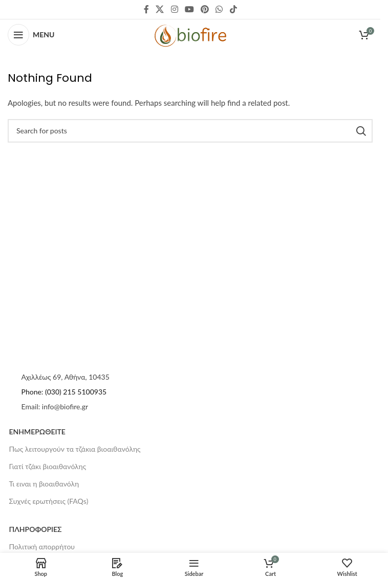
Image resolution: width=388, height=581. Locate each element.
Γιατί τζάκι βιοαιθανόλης (48, 466)
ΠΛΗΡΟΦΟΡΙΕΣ (35, 529)
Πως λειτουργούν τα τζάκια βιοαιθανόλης (75, 449)
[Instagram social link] (174, 9)
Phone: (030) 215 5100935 (64, 391)
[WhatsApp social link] (219, 9)
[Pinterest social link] (205, 9)
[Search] (190, 131)
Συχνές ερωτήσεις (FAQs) (49, 501)
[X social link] (160, 9)
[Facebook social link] (146, 9)
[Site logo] (190, 34)
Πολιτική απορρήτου (42, 546)
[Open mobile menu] (31, 35)
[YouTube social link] (189, 9)
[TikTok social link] (233, 9)
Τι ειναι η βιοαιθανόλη (44, 483)
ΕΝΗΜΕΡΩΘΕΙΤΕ (37, 431)
